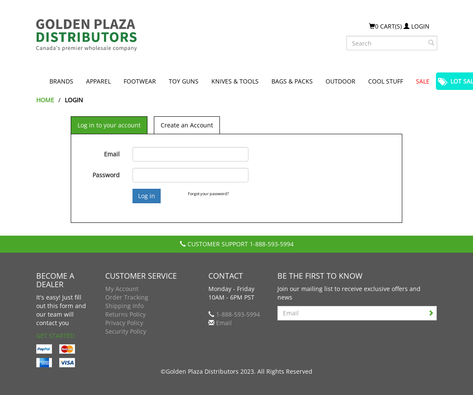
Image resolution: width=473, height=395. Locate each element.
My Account (121, 289)
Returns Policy (125, 314)
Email (112, 154)
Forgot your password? (208, 193)
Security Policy (125, 331)
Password (106, 175)
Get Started (55, 336)
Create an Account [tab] (187, 125)
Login (417, 26)
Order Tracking (126, 297)
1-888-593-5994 (272, 244)
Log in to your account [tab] (109, 125)
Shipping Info (124, 306)
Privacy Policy (124, 323)
